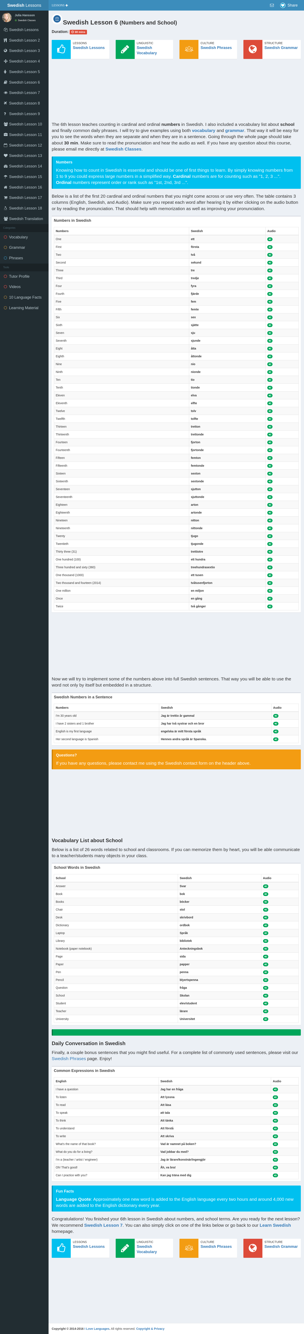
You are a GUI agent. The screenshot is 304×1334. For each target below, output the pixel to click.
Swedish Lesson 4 (22, 61)
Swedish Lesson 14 (23, 166)
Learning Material (21, 308)
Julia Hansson (25, 15)
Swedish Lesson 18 (23, 208)
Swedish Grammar (281, 48)
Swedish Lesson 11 (23, 135)
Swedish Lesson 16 (23, 187)
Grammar (14, 247)
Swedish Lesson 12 (23, 145)
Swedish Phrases (216, 48)
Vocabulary (16, 237)
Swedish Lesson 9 (22, 114)
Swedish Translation (23, 219)
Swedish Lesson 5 (22, 72)
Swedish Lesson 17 (23, 198)
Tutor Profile (17, 276)
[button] (60, 5)
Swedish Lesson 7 (22, 93)
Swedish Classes (25, 20)
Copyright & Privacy (150, 1328)
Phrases (13, 258)
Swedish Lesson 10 (23, 124)
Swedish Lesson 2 (22, 40)
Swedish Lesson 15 (23, 177)
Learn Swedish (275, 1225)
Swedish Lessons (89, 48)
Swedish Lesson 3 (22, 51)
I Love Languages (96, 1328)
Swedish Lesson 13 (23, 156)
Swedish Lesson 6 (22, 82)
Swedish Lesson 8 (22, 103)
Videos (12, 287)
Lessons (24, 5)
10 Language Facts (23, 297)
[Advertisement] (176, 91)
